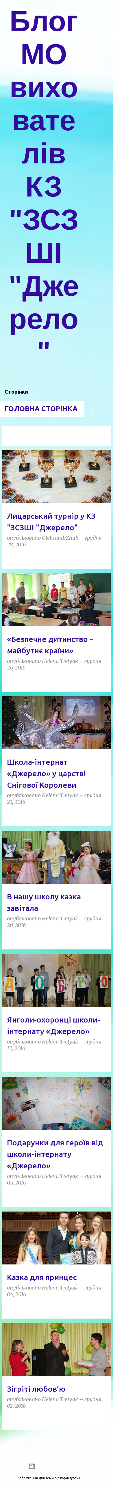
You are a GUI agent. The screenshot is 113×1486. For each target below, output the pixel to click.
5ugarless (88, 1478)
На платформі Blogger (56, 1466)
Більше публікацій (56, 1447)
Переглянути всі (22, 440)
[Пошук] (91, 11)
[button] (102, 558)
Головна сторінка (41, 409)
